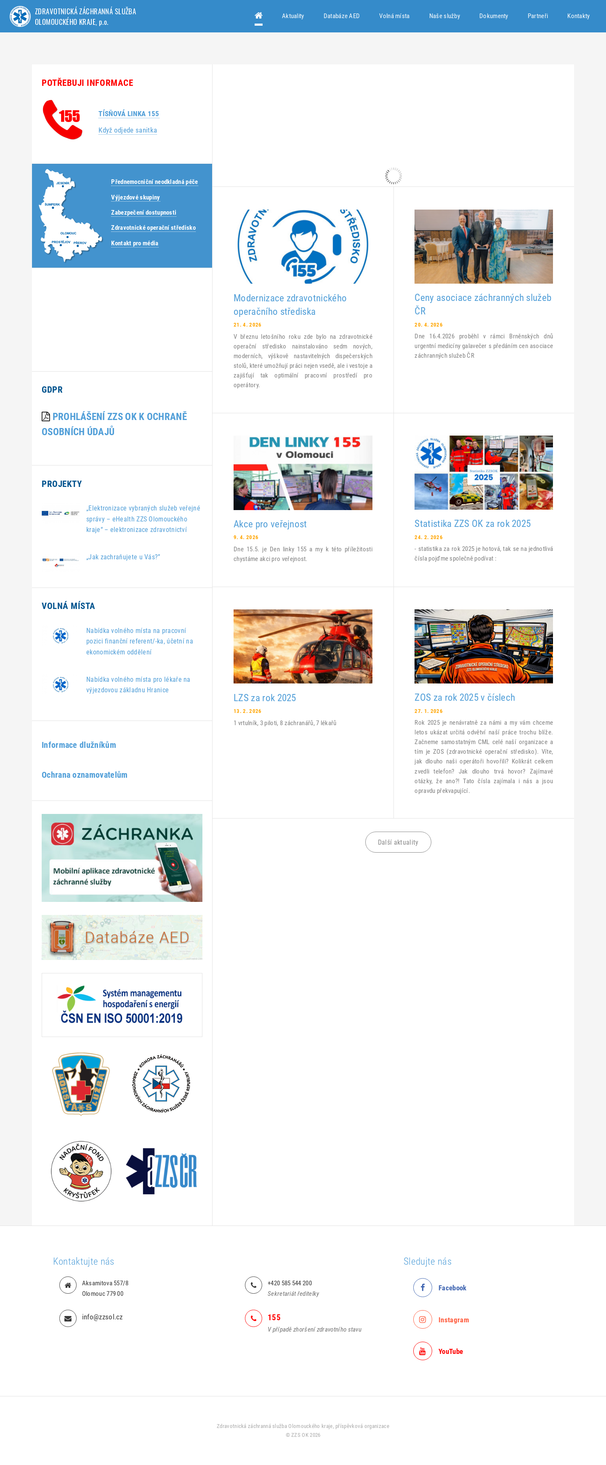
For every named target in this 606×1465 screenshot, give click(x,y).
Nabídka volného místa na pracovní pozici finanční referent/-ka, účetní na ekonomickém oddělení (139, 641)
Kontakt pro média (134, 243)
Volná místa (394, 16)
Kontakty (578, 16)
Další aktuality (398, 842)
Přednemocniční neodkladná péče (154, 182)
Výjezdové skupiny (135, 197)
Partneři (538, 16)
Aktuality (293, 16)
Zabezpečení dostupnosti (143, 212)
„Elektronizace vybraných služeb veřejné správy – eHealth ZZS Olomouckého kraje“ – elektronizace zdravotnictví (143, 518)
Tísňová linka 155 (128, 113)
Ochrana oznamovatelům (85, 775)
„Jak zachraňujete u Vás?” (123, 557)
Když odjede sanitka (127, 130)
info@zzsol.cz (102, 1317)
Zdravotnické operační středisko (153, 227)
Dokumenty (493, 16)
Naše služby (444, 16)
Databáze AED (342, 16)
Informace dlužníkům (79, 745)
